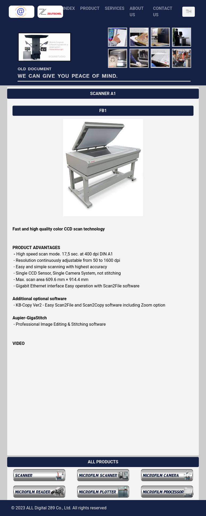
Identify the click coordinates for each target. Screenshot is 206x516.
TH (188, 11)
